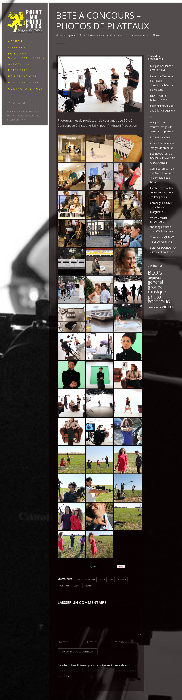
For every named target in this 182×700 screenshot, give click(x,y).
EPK (111, 579)
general (94, 35)
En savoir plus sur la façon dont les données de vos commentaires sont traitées (100, 670)
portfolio (18, 70)
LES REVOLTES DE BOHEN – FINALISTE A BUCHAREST (162, 158)
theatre (88, 585)
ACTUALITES (18, 63)
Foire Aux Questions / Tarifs (26, 55)
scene (76, 585)
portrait (64, 585)
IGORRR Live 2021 (161, 137)
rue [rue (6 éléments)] (150, 307)
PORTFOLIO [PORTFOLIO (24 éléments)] (159, 302)
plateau (122, 579)
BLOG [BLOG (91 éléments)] (155, 272)
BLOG (86, 35)
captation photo (85, 579)
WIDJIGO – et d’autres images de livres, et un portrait (161, 127)
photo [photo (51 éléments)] (154, 296)
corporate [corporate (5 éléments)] (155, 278)
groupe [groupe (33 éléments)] (155, 287)
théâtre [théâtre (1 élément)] (157, 307)
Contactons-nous (25, 88)
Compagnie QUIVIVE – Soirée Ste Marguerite (162, 207)
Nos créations (22, 76)
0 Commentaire (138, 35)
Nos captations (23, 82)
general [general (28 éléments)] (155, 282)
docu (102, 579)
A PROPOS (17, 47)
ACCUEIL (15, 41)
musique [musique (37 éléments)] (157, 291)
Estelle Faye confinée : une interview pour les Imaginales (162, 192)
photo (102, 35)
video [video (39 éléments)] (167, 306)
